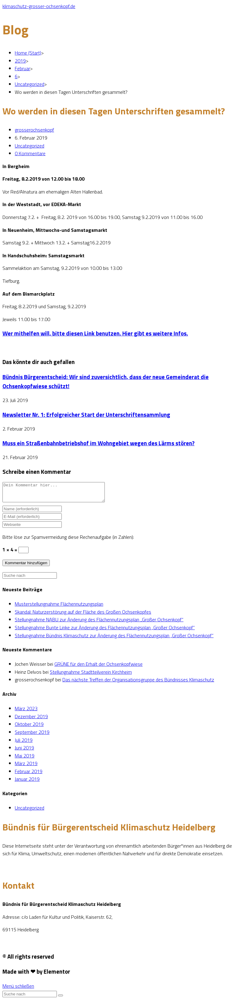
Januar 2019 (27, 782)
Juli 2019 (24, 743)
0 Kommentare (30, 153)
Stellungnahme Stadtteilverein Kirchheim (91, 675)
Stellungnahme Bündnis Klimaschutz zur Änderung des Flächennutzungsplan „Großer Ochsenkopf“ (114, 639)
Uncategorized (29, 145)
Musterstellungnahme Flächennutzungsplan (59, 607)
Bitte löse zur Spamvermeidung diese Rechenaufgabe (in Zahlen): (68, 540)
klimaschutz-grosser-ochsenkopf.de (38, 6)
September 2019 (32, 735)
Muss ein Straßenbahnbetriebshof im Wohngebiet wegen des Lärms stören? (98, 443)
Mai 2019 (24, 759)
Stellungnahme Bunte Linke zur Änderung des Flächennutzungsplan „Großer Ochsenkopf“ (105, 631)
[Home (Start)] (28, 52)
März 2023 (26, 712)
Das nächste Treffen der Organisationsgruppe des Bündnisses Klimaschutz (138, 683)
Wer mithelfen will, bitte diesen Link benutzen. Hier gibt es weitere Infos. (95, 333)
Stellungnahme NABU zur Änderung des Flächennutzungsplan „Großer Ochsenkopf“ (99, 623)
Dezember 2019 (31, 720)
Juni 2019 (24, 751)
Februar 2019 (28, 775)
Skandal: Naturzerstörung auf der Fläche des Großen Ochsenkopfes (83, 615)
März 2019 (26, 767)
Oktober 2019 (29, 727)
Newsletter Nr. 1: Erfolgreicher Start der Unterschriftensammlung (86, 414)
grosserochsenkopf (34, 129)
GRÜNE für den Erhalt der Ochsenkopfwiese (98, 667)
